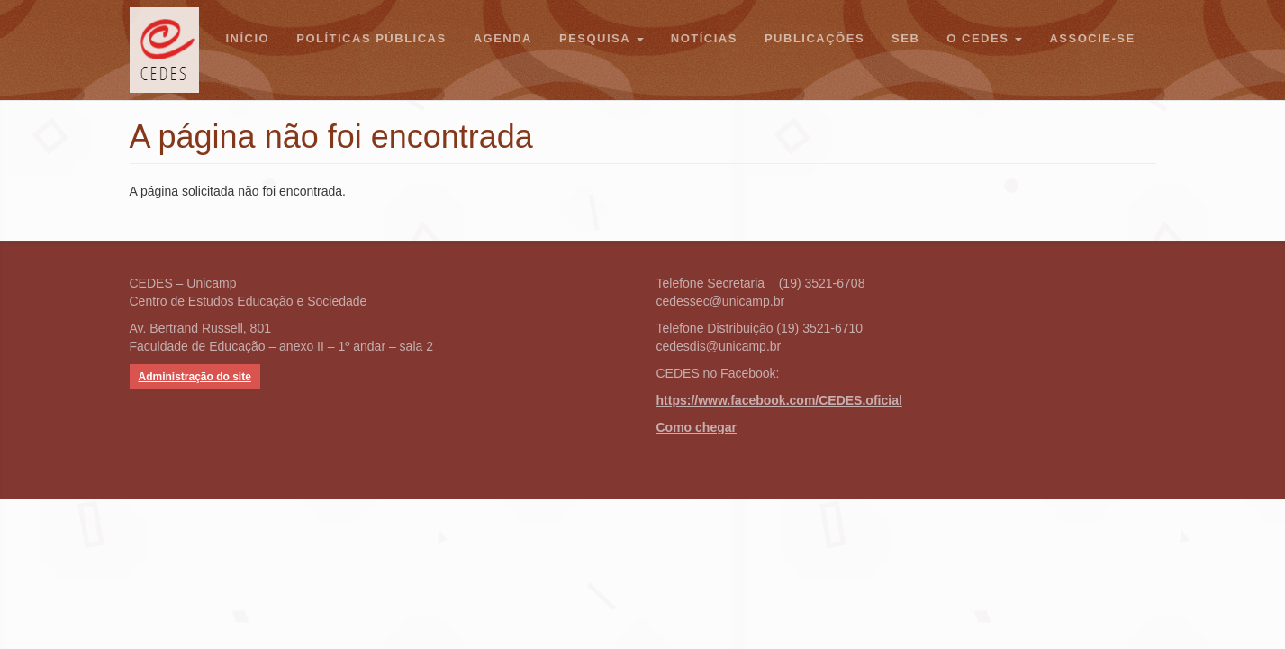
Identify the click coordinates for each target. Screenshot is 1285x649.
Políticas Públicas (371, 38)
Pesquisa (601, 38)
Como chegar (696, 427)
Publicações (814, 38)
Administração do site (195, 376)
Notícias (704, 38)
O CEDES (984, 38)
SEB (905, 38)
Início (248, 38)
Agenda (503, 38)
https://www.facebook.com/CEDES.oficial (779, 400)
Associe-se (1092, 38)
